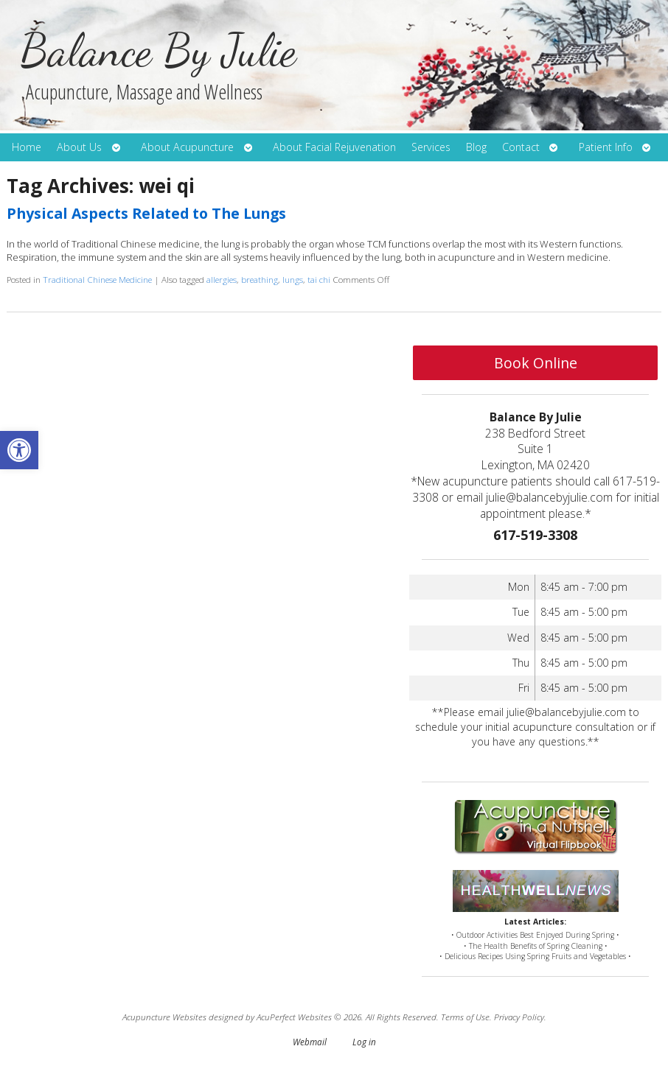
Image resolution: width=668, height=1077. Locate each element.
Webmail (310, 1042)
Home (26, 147)
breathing (259, 279)
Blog (476, 147)
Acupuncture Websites (164, 1016)
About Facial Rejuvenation (334, 147)
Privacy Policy (519, 1016)
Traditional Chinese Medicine (97, 279)
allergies (221, 279)
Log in (364, 1042)
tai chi (318, 279)
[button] (19, 450)
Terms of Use (465, 1016)
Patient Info (606, 147)
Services (430, 147)
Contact (521, 147)
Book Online (535, 363)
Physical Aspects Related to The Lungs (146, 213)
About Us (79, 147)
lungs (292, 279)
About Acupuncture (187, 147)
